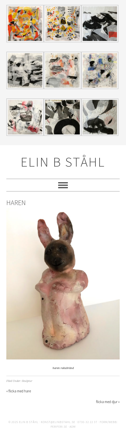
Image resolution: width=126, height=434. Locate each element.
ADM (73, 426)
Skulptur (27, 381)
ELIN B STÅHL (63, 161)
